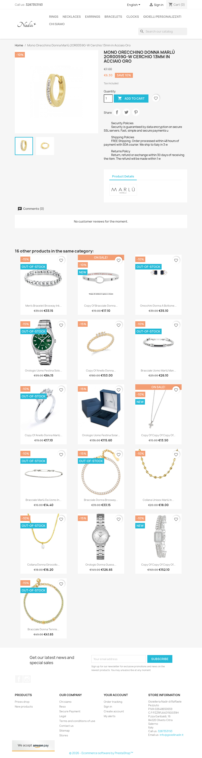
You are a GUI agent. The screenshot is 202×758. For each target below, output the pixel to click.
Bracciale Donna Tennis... (43, 629)
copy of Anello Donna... (101, 370)
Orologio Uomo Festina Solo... (43, 370)
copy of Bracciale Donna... (101, 305)
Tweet (126, 112)
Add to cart (131, 98)
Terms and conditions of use (77, 721)
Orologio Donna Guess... (100, 564)
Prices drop (22, 701)
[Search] (162, 31)
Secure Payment (69, 711)
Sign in (108, 706)
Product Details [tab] (123, 176)
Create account (114, 711)
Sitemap (64, 730)
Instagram (27, 679)
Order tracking (113, 701)
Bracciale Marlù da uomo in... (44, 500)
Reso (62, 706)
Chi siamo (57, 24)
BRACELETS (113, 17)
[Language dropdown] (134, 5)
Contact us (66, 726)
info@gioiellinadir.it (171, 735)
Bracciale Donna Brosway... (101, 500)
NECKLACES (72, 17)
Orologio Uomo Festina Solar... (101, 435)
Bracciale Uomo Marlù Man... (158, 370)
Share (117, 112)
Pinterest (136, 112)
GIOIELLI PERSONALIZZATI (162, 17)
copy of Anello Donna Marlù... (43, 435)
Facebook (19, 679)
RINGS (53, 17)
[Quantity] (108, 98)
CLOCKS (132, 17)
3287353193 (34, 5)
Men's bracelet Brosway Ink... (43, 305)
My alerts (109, 716)
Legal (62, 716)
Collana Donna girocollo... (43, 564)
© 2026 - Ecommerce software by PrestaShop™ (101, 753)
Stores (63, 735)
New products (24, 706)
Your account (116, 695)
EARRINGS (92, 17)
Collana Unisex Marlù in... (158, 500)
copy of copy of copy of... (158, 435)
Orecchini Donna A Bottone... (158, 305)
